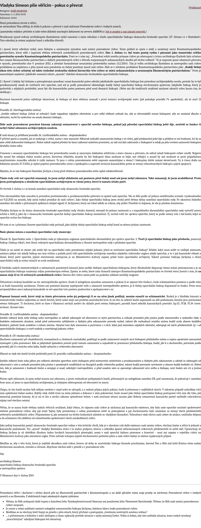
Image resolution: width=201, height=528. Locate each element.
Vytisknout (195, 7)
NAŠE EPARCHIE (19, 10)
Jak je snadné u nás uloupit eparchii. (126, 31)
